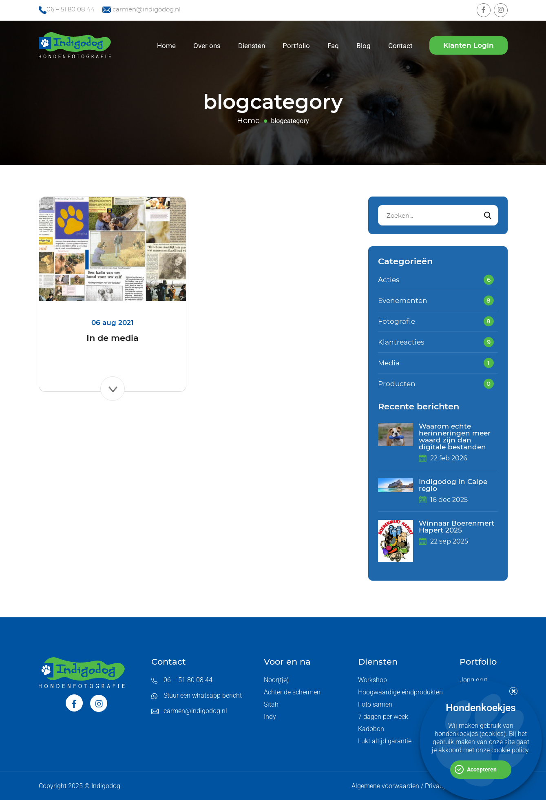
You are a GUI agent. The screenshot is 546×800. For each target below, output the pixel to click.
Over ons (207, 46)
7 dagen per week (383, 716)
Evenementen (402, 300)
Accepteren (482, 769)
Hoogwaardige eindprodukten (400, 692)
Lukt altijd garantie (384, 741)
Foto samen (375, 704)
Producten (397, 384)
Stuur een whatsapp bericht (203, 695)
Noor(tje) (276, 680)
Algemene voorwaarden (385, 786)
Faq (333, 46)
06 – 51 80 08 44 (70, 9)
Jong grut (473, 680)
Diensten (251, 46)
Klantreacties (401, 342)
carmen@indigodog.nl (147, 9)
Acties (388, 280)
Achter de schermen (292, 692)
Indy (270, 716)
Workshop (372, 680)
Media (389, 363)
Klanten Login (468, 45)
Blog (363, 46)
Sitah (271, 704)
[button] (513, 691)
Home (166, 46)
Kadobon (371, 729)
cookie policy (509, 750)
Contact (400, 46)
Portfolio (296, 46)
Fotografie (396, 321)
